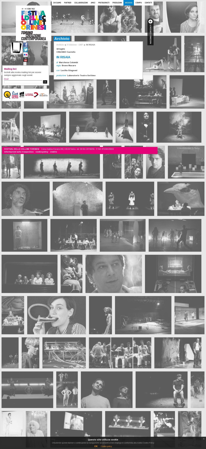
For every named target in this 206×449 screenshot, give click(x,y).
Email (6, 79)
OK (45, 82)
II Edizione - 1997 (75, 45)
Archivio (128, 3)
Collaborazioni (81, 3)
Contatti (148, 3)
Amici (93, 3)
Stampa (138, 3)
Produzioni (117, 3)
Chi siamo (57, 3)
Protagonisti (103, 3)
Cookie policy (106, 446)
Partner (67, 3)
